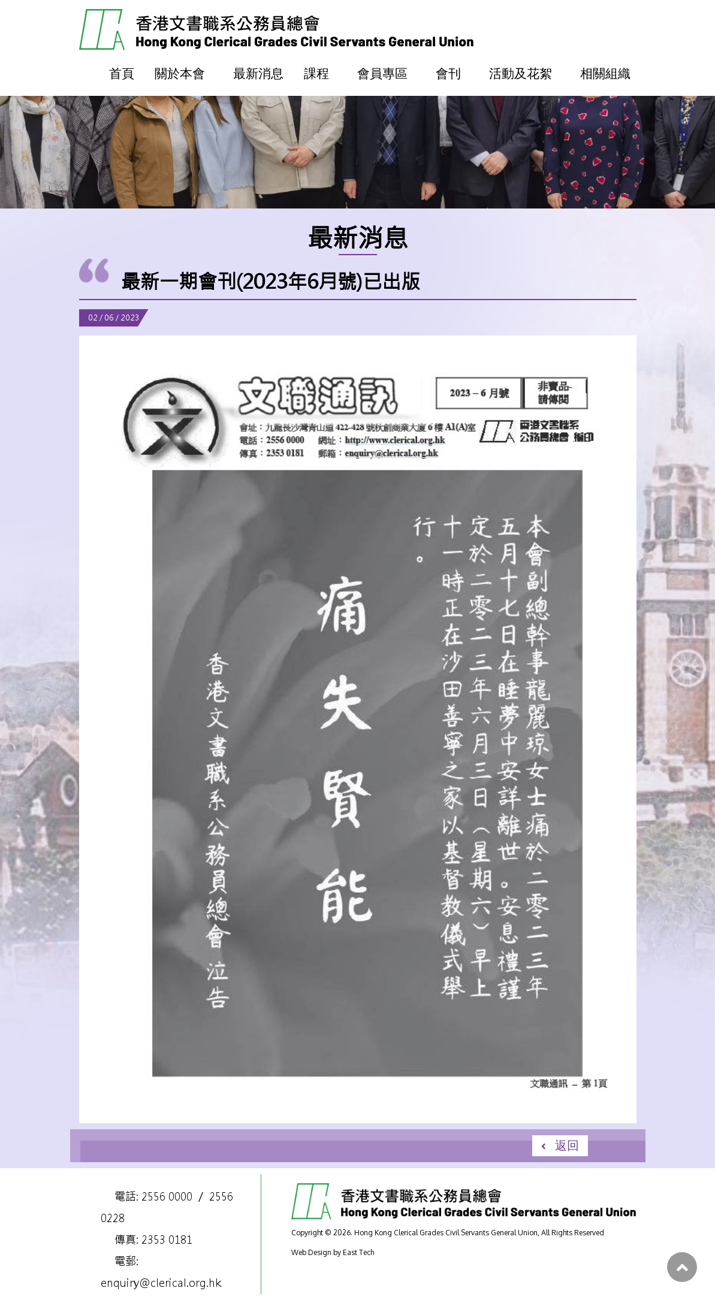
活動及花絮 (520, 73)
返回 (567, 1145)
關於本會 (180, 73)
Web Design (311, 1252)
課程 (316, 73)
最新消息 (258, 73)
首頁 (121, 73)
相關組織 (605, 73)
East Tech (358, 1252)
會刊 (448, 73)
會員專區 (382, 73)
